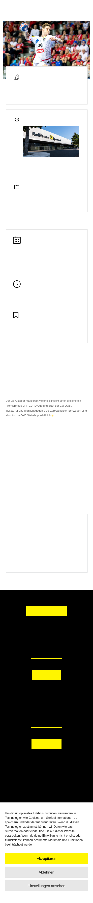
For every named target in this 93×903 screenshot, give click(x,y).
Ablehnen (46, 872)
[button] (46, 689)
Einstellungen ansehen (46, 886)
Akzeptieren (46, 858)
